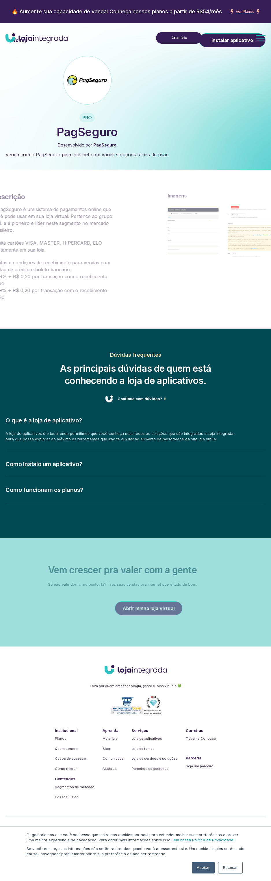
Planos (60, 739)
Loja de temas (143, 749)
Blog (106, 749)
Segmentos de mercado (74, 787)
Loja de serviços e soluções (154, 759)
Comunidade (113, 759)
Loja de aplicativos (146, 739)
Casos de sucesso (70, 759)
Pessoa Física (66, 797)
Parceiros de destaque (149, 769)
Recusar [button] (230, 867)
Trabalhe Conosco (201, 739)
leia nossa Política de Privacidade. (203, 840)
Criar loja (179, 38)
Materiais (110, 739)
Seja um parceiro (200, 766)
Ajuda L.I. (110, 769)
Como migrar (66, 769)
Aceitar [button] (203, 867)
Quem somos (66, 749)
